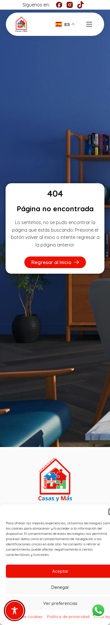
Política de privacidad (68, 616)
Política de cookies (24, 616)
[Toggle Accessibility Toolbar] (14, 610)
